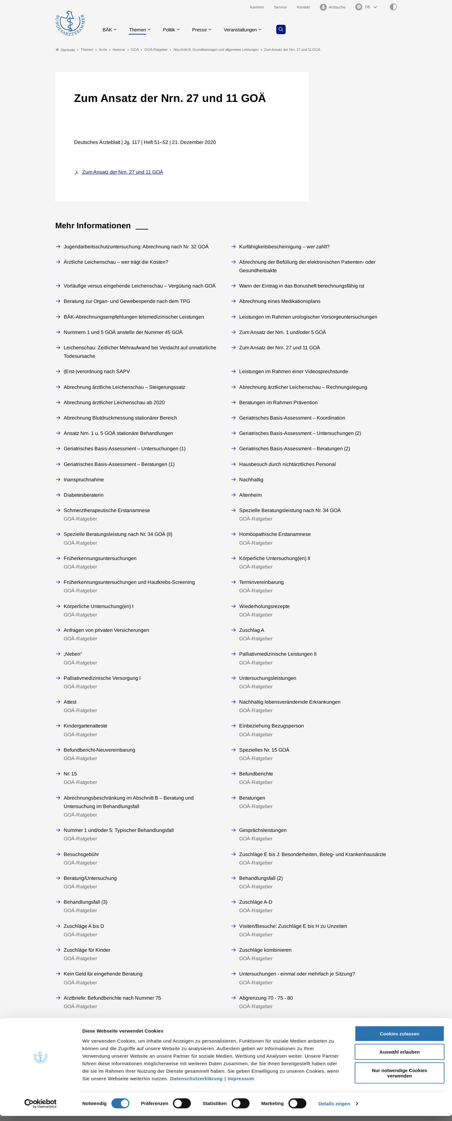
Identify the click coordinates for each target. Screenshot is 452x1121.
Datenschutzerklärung (196, 1083)
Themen (140, 29)
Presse (205, 29)
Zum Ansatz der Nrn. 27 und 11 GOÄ (122, 172)
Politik (173, 29)
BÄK (108, 29)
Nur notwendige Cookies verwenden (399, 1077)
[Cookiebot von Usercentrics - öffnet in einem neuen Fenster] (40, 1108)
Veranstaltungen (247, 29)
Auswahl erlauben (399, 1057)
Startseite (65, 50)
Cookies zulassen (399, 1038)
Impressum (241, 1083)
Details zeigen (334, 1108)
